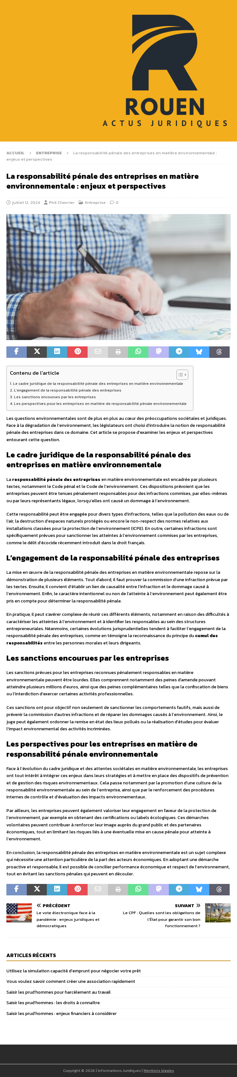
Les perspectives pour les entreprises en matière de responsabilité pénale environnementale (100, 403)
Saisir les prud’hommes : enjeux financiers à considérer (61, 1013)
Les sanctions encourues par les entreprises (55, 397)
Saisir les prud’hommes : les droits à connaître (53, 1002)
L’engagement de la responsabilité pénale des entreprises (67, 390)
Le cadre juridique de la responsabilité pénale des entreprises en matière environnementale (98, 383)
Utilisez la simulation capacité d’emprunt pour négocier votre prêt (73, 971)
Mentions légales (159, 1071)
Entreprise (95, 202)
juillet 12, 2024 (26, 202)
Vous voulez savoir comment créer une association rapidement (70, 981)
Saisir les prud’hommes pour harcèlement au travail (58, 992)
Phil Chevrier (62, 202)
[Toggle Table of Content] (179, 374)
